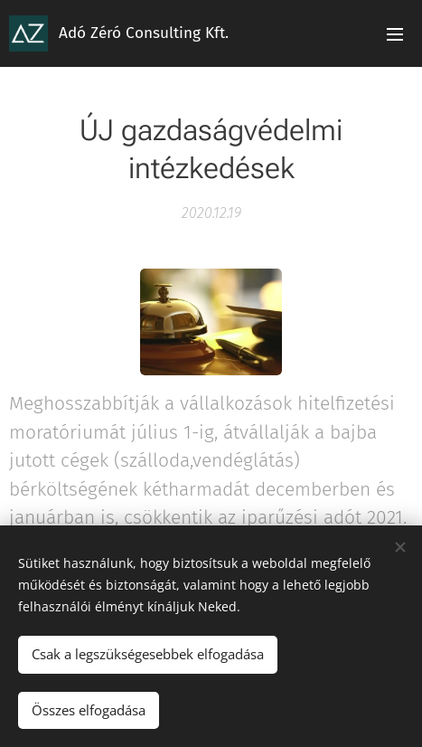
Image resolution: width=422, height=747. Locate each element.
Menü (395, 34)
